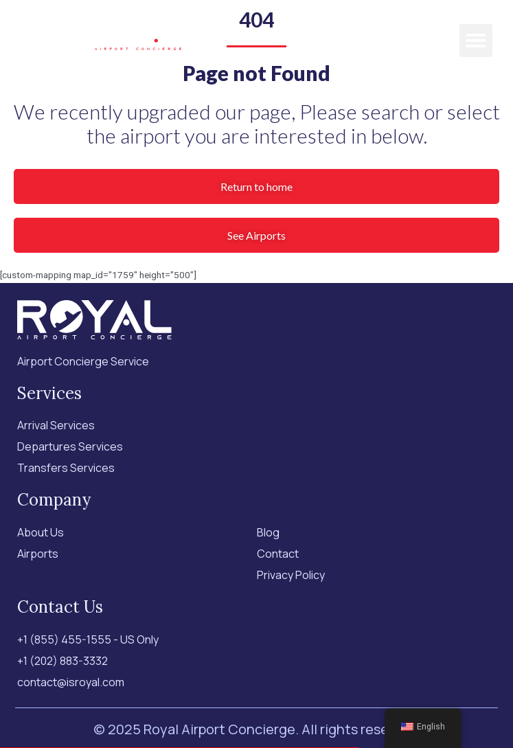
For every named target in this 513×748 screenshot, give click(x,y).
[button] (475, 40)
